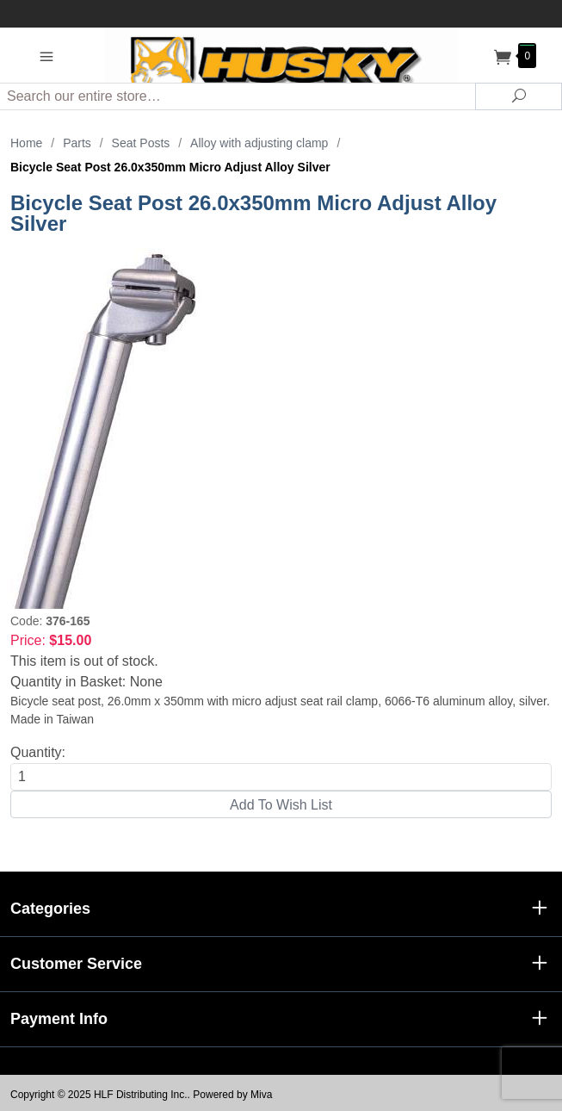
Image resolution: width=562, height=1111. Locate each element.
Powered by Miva (232, 1095)
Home (26, 143)
